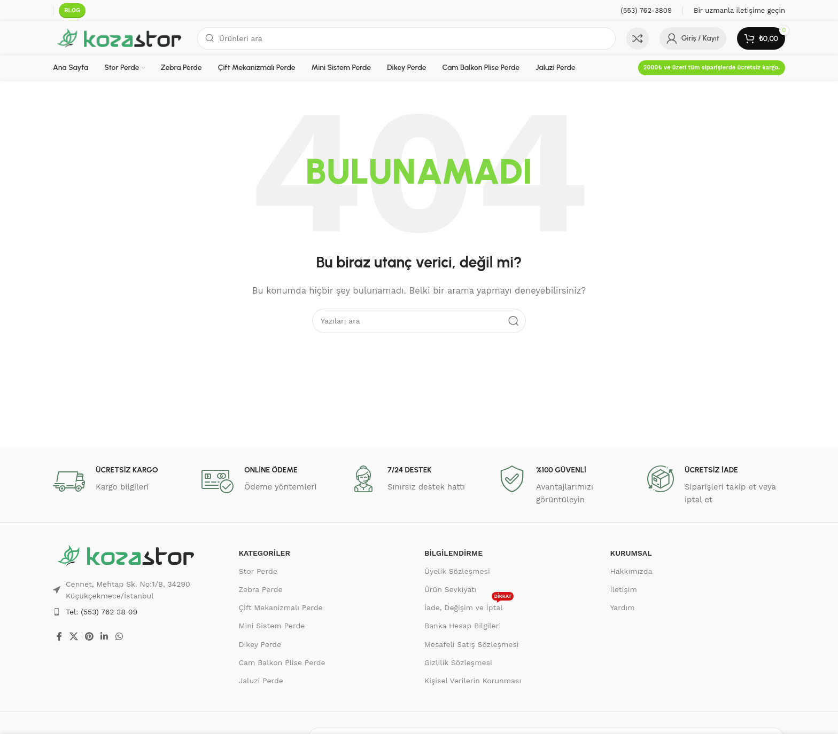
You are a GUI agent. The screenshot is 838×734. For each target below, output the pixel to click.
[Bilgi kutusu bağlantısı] (646, 10)
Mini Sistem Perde (272, 625)
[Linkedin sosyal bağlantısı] (104, 636)
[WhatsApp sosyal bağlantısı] (119, 636)
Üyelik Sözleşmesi (457, 571)
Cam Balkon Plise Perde (282, 662)
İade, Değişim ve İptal (469, 605)
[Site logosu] (120, 38)
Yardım (622, 607)
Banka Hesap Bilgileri (462, 625)
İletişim (623, 589)
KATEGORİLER (264, 553)
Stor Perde (258, 571)
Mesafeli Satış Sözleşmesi (471, 644)
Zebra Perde (261, 589)
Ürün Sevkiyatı (450, 589)
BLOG (72, 10)
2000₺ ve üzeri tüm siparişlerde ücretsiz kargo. (711, 67)
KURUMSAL (631, 553)
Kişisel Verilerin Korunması (472, 680)
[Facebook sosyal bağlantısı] (59, 636)
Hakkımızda (631, 571)
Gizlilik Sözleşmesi (458, 662)
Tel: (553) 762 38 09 (101, 611)
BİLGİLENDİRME (453, 553)
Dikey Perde (260, 644)
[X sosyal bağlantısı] (73, 636)
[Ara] (406, 38)
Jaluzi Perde (261, 680)
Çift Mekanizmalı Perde (281, 607)
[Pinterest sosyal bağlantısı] (89, 636)
